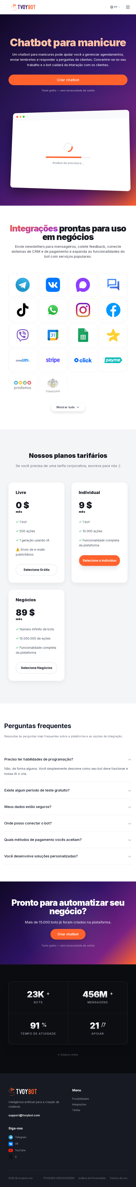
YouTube (17, 1150)
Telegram (17, 1137)
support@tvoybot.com (24, 1115)
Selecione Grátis (37, 570)
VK (13, 1144)
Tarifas (76, 1110)
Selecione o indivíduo (99, 560)
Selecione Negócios (36, 668)
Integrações (79, 1104)
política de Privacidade (92, 1178)
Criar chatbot (68, 80)
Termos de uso (119, 1178)
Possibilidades (80, 1098)
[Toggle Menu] (128, 7)
